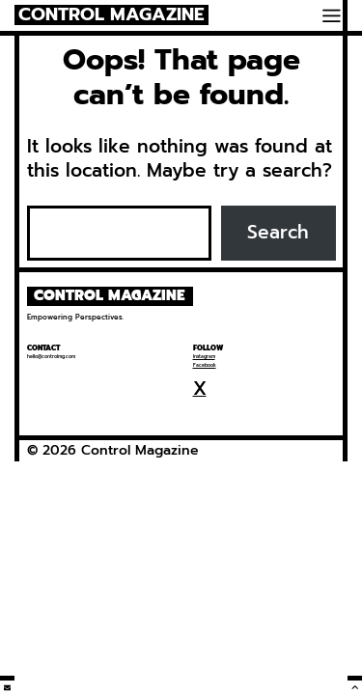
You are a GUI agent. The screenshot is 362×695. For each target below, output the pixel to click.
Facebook (204, 365)
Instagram (204, 356)
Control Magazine (111, 15)
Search (278, 232)
